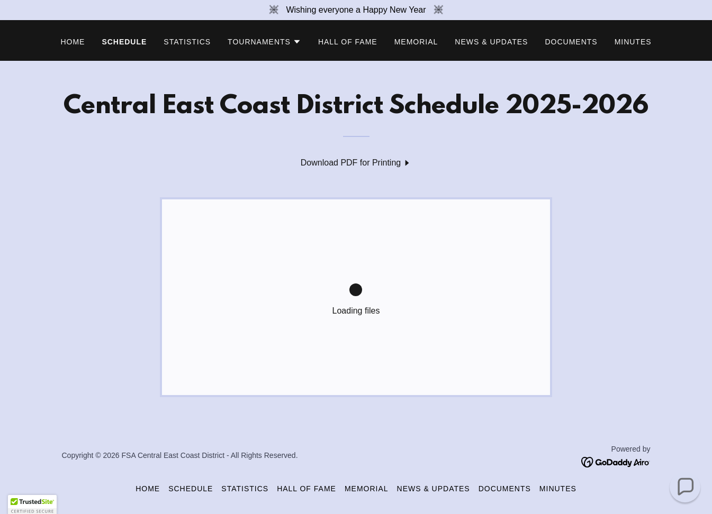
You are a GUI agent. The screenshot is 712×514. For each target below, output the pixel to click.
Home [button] (148, 488)
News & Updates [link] (491, 42)
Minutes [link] (633, 42)
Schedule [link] (124, 42)
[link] (356, 163)
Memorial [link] (416, 42)
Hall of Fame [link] (347, 42)
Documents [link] (571, 42)
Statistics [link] (187, 42)
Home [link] (72, 42)
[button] (264, 41)
